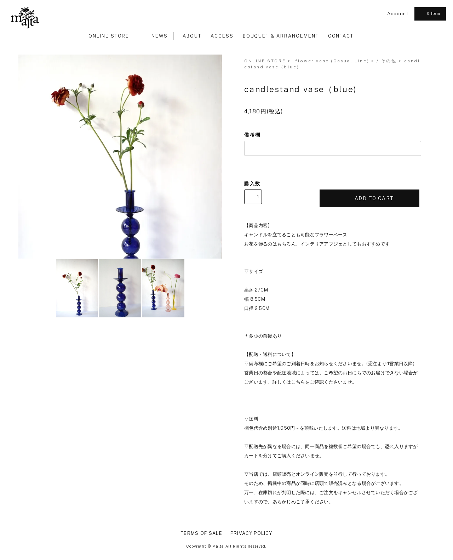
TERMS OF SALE (201, 533)
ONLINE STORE (112, 36)
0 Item (429, 13)
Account (397, 13)
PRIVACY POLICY (251, 533)
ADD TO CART (369, 198)
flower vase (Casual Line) (332, 60)
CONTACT (341, 36)
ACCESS (222, 36)
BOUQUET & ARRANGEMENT (281, 36)
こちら (298, 382)
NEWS (159, 36)
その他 (389, 60)
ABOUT (192, 36)
